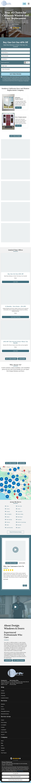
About (2, 740)
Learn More (15, 281)
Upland (18, 527)
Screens (2, 709)
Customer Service (4, 697)
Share (15, 278)
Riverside (18, 524)
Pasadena (19, 519)
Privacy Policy (26, 80)
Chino (7, 506)
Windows (3, 704)
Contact (2, 690)
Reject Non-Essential (15, 776)
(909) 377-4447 (5, 682)
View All (2, 734)
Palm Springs (8, 519)
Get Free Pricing (15, 74)
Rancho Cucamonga (21, 522)
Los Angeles (8, 514)
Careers (2, 750)
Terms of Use (21, 80)
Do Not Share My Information (15, 779)
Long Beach (19, 511)
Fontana (7, 511)
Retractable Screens (5, 711)
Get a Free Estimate (15, 136)
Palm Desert (19, 516)
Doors (2, 706)
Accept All (15, 773)
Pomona (7, 522)
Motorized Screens (5, 713)
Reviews (3, 748)
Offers (2, 745)
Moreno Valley (19, 514)
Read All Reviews (15, 591)
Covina (18, 508)
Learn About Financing (15, 317)
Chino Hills (19, 506)
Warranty (3, 693)
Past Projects (3, 752)
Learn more (18, 107)
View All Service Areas (15, 532)
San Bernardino (9, 527)
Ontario (7, 516)
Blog (2, 743)
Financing (3, 695)
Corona (7, 508)
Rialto (7, 524)
